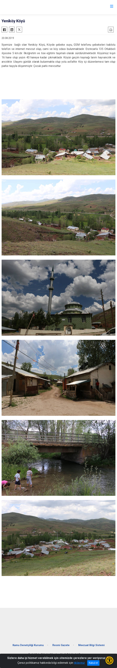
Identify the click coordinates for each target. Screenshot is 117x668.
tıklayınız (79, 662)
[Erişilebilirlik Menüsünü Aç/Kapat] (109, 660)
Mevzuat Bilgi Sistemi (91, 645)
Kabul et (93, 662)
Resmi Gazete (61, 645)
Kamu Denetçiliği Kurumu (28, 645)
